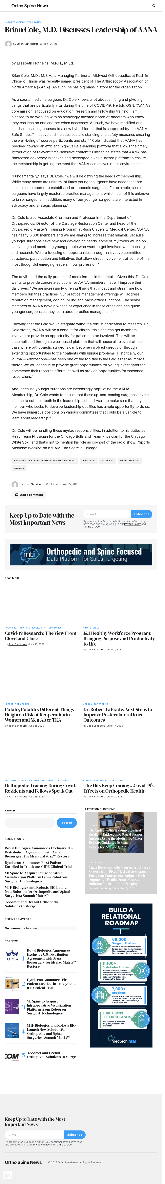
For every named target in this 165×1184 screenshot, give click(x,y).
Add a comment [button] (31, 494)
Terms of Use (91, 526)
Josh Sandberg (102, 888)
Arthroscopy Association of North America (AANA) (45, 461)
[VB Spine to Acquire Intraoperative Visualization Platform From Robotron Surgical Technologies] (12, 1006)
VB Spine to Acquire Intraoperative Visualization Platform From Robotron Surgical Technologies (36, 877)
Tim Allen (98, 847)
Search (10, 810)
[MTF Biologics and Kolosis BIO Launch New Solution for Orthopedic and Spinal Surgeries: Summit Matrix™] (12, 1030)
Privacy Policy (132, 523)
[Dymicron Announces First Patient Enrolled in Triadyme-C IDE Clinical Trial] (12, 984)
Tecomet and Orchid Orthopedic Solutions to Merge (32, 904)
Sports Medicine (16, 22)
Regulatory (39, 628)
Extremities (25, 780)
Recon (10, 704)
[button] (7, 5)
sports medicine (129, 461)
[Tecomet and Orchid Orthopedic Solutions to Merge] (12, 1055)
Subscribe (141, 514)
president (108, 461)
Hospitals (24, 628)
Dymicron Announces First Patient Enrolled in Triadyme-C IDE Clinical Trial (38, 865)
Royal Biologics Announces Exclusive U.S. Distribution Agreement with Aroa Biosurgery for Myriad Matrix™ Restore (39, 852)
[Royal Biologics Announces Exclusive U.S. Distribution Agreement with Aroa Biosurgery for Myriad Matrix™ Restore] (12, 955)
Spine (50, 780)
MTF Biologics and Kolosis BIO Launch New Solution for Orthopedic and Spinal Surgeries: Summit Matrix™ (37, 891)
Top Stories (34, 22)
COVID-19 (11, 628)
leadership (88, 461)
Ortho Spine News (29, 6)
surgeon (19, 468)
